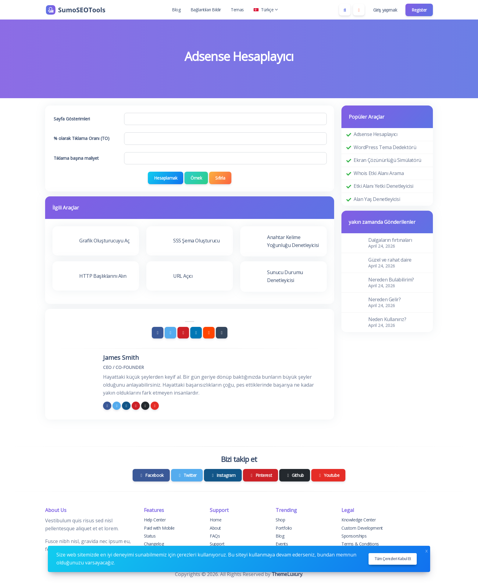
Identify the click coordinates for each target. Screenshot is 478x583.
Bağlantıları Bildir (206, 10)
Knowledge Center (358, 520)
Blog (176, 10)
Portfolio (284, 528)
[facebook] (107, 406)
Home (215, 520)
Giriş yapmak (385, 10)
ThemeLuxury (287, 574)
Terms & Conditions (360, 544)
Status (150, 536)
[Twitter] (170, 332)
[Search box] (345, 10)
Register (419, 10)
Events (282, 544)
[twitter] (116, 406)
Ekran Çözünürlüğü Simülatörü (387, 160)
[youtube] (155, 406)
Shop (280, 520)
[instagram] (126, 406)
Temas (237, 10)
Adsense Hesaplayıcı (375, 134)
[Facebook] (157, 332)
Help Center (155, 520)
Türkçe (266, 10)
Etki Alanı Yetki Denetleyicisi (383, 186)
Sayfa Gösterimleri (72, 119)
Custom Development (362, 528)
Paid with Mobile (159, 528)
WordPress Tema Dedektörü (385, 147)
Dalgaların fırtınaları (390, 240)
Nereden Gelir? (384, 299)
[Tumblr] (221, 332)
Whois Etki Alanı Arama (379, 173)
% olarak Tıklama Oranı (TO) (81, 138)
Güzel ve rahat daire (390, 259)
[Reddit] (209, 332)
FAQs (215, 536)
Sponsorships (353, 536)
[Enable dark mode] (359, 10)
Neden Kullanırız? (387, 319)
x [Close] (426, 550)
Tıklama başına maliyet (76, 158)
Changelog (154, 544)
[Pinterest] (183, 332)
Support (217, 544)
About (215, 528)
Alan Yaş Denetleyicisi (377, 199)
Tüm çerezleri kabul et (393, 558)
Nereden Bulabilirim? (391, 279)
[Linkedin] (196, 332)
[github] (145, 406)
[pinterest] (136, 406)
